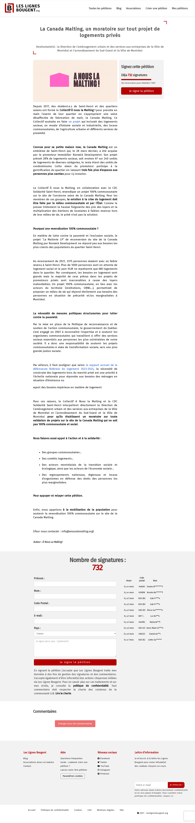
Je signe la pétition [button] (141, 91)
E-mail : (38, 615)
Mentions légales (105, 810)
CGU (90, 810)
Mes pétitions (180, 8)
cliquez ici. (168, 796)
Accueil (31, 810)
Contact (27, 766)
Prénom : (39, 578)
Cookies (78, 810)
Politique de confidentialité (55, 810)
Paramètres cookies (73, 776)
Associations (133, 8)
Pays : (37, 628)
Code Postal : (41, 603)
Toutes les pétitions (100, 8)
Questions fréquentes (71, 758)
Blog (118, 8)
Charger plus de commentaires (75, 723)
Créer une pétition (156, 8)
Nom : (37, 590)
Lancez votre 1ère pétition (73, 770)
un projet (74, 121)
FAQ (122, 810)
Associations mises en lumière (38, 762)
